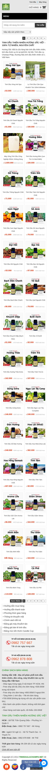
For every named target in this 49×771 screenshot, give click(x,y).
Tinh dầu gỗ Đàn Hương (13, 444)
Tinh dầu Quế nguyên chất (35, 300)
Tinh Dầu (32, 2)
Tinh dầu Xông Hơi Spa (13, 84)
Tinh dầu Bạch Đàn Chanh (13, 300)
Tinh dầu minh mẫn (13, 552)
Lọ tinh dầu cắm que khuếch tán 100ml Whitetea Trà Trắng (35, 87)
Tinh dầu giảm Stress (35, 516)
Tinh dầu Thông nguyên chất (13, 192)
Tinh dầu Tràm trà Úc (35, 372)
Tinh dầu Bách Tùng (13, 588)
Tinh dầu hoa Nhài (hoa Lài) (35, 444)
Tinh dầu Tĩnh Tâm (35, 480)
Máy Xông (42, 2)
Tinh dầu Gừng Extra (13, 408)
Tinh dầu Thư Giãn (35, 552)
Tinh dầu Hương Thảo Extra (13, 372)
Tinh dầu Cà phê (35, 588)
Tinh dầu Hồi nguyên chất (13, 264)
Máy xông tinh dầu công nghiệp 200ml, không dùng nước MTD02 (13, 159)
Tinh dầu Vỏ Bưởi (35, 336)
